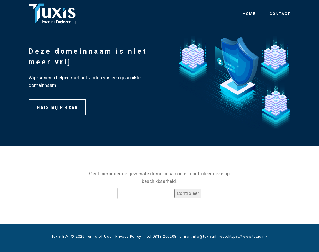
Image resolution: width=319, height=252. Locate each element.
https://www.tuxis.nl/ (247, 236)
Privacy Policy (128, 236)
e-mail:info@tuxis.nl (197, 236)
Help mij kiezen (57, 107)
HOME (249, 13)
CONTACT (279, 13)
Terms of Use (98, 236)
